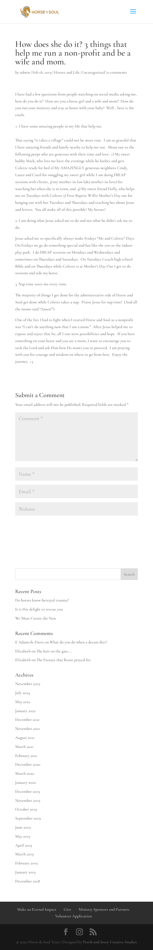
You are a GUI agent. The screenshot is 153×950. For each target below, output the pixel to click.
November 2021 (27, 728)
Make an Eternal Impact (36, 909)
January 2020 (25, 782)
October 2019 (26, 809)
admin (25, 72)
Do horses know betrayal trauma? (42, 600)
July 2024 (22, 692)
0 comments (117, 72)
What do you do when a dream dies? (78, 642)
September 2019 (28, 818)
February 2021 (26, 755)
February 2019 (26, 863)
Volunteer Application (73, 916)
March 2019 (24, 854)
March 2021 (24, 746)
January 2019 (25, 872)
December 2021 (27, 719)
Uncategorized (93, 72)
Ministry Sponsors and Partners (104, 909)
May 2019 (22, 836)
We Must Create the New (35, 618)
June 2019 (23, 827)
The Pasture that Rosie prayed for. (63, 659)
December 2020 (27, 764)
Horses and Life (66, 72)
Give (67, 909)
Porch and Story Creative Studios (110, 942)
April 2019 (23, 845)
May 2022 (22, 701)
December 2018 (27, 881)
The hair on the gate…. (54, 651)
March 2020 (24, 773)
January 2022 (25, 710)
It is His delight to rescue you (39, 609)
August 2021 (25, 737)
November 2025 (27, 683)
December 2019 (27, 791)
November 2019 (27, 800)
